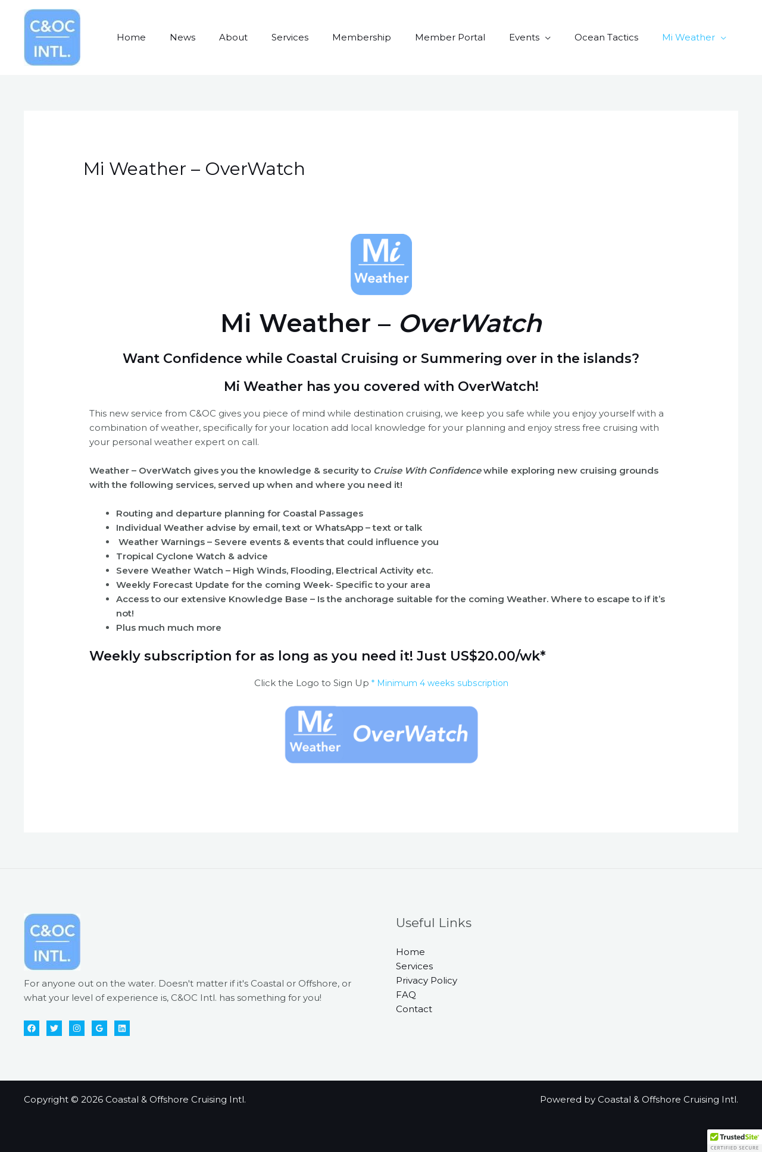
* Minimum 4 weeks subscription (439, 682)
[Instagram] (77, 1028)
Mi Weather (691, 37)
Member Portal (471, 37)
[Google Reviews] (99, 1028)
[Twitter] (54, 1028)
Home (181, 37)
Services (322, 37)
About (272, 37)
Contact (414, 1009)
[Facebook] (31, 1028)
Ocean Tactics (615, 37)
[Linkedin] (122, 1028)
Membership (388, 37)
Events (539, 37)
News (227, 37)
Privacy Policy (426, 980)
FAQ (406, 994)
